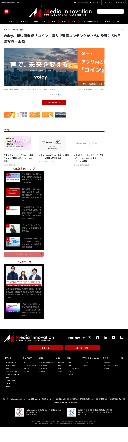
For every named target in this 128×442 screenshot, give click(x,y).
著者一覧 (5, 414)
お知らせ (108, 377)
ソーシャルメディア (12, 386)
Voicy (7, 143)
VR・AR (26, 383)
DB (121, 21)
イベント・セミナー (111, 380)
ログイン (46, 363)
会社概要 (56, 417)
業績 (58, 380)
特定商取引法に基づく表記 (117, 414)
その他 (111, 21)
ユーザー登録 (82, 363)
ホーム (8, 21)
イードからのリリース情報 (68, 417)
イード (84, 380)
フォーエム (86, 377)
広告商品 (43, 380)
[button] (19, 76)
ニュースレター (72, 383)
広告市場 (43, 383)
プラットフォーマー (12, 389)
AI (24, 377)
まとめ (69, 386)
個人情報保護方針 (101, 414)
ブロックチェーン (30, 380)
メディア (21, 21)
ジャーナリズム (11, 398)
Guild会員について (34, 414)
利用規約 (75, 414)
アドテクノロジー (46, 377)
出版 (7, 392)
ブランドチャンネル (92, 21)
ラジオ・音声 (10, 395)
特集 (74, 21)
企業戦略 (60, 377)
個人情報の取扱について (87, 414)
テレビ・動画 (10, 380)
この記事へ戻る (54, 117)
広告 (53, 21)
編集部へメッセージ (48, 414)
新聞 (7, 383)
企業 (63, 21)
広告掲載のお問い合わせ (63, 414)
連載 (68, 380)
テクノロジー (38, 21)
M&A (58, 383)
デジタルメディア (12, 377)
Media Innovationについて (18, 414)
